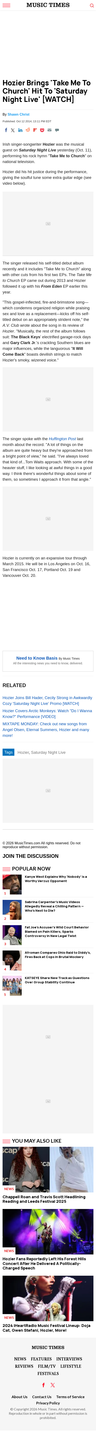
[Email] (49, 130)
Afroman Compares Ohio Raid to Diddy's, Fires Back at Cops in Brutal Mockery (58, 954)
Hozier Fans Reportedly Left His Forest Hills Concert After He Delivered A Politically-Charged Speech (44, 1263)
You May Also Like (37, 1141)
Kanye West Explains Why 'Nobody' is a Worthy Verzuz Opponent (56, 878)
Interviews (69, 1358)
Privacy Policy (48, 1403)
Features (41, 1358)
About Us (19, 1397)
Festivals (48, 1373)
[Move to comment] (57, 130)
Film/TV (47, 1366)
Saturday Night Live (48, 752)
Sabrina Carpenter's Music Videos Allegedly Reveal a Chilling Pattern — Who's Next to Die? (54, 906)
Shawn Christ (18, 114)
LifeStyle (70, 1366)
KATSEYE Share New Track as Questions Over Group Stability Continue (57, 980)
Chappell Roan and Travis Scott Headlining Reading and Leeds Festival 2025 (44, 1199)
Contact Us (41, 1397)
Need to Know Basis (36, 658)
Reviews (24, 1366)
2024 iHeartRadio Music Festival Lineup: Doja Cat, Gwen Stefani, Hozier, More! (46, 1328)
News (9, 1189)
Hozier (23, 752)
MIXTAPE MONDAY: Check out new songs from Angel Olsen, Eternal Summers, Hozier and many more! (46, 730)
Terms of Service (70, 1397)
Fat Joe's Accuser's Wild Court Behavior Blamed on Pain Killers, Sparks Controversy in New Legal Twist (57, 931)
